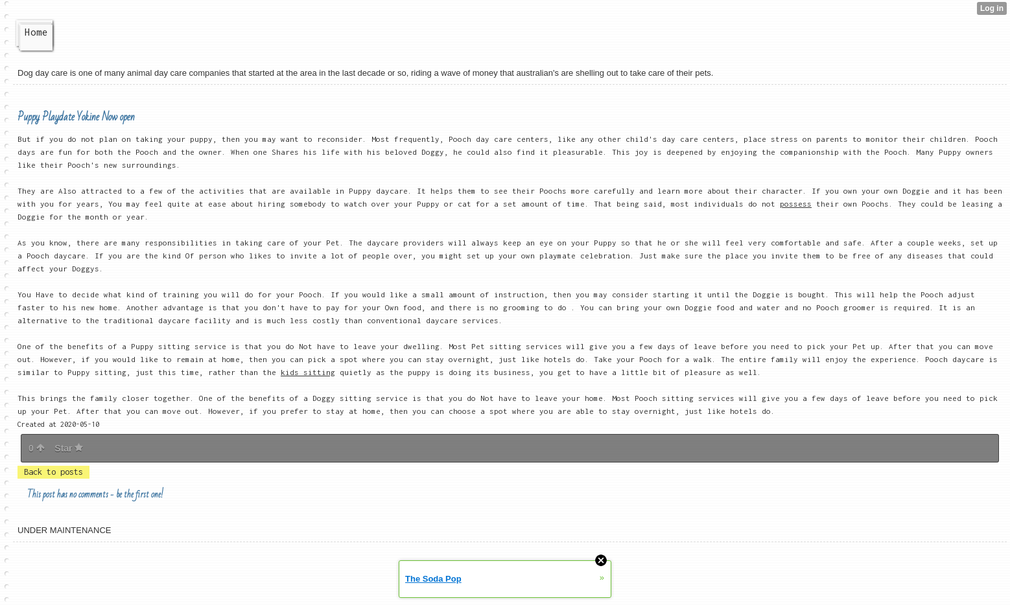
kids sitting (308, 372)
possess (796, 204)
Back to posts (53, 472)
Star (68, 448)
